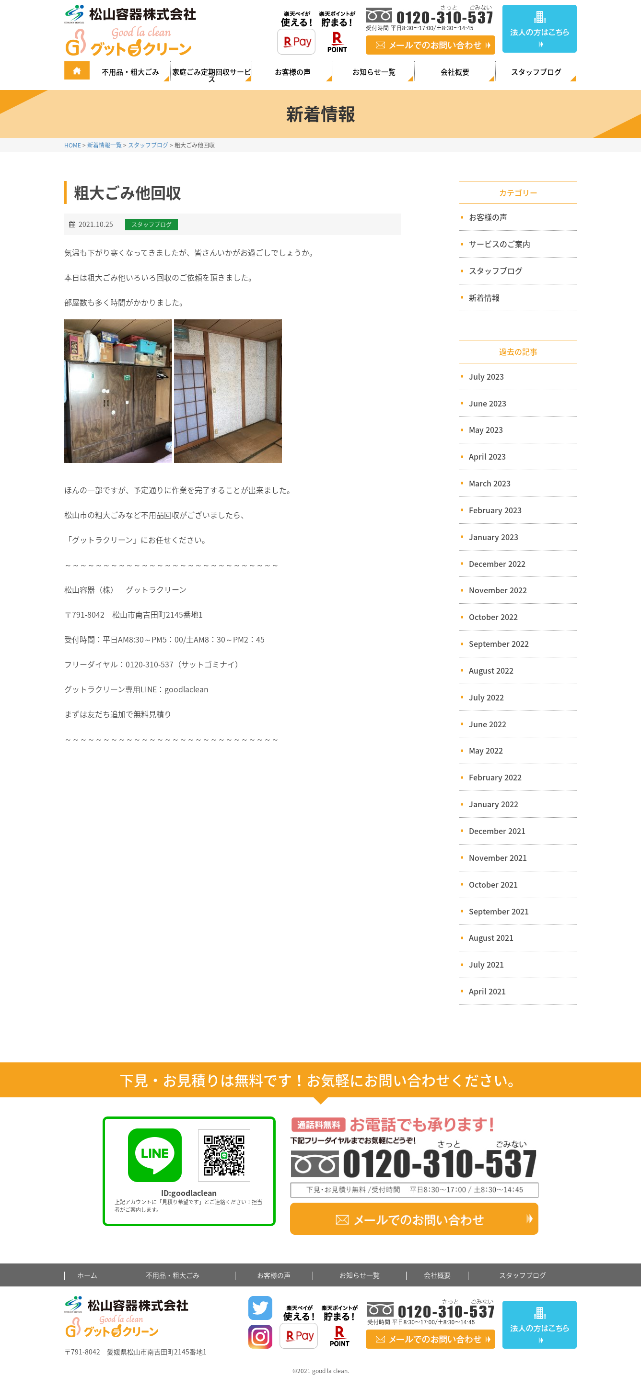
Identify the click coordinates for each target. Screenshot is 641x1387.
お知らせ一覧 (374, 72)
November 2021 (498, 857)
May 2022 (486, 750)
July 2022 (486, 697)
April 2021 (487, 991)
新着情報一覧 (104, 145)
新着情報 (480, 297)
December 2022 (497, 563)
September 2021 (499, 911)
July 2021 (486, 964)
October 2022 (493, 616)
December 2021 (497, 830)
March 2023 (490, 483)
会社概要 (455, 72)
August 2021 (491, 937)
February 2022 (495, 777)
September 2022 (499, 643)
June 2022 (487, 724)
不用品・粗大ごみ (130, 72)
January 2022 (493, 804)
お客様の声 (293, 72)
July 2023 (486, 376)
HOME (72, 145)
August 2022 (491, 670)
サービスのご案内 (495, 243)
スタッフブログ (536, 72)
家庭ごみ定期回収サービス (211, 75)
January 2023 (493, 536)
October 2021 (493, 884)
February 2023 (495, 510)
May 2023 (486, 429)
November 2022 (498, 590)
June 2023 (487, 403)
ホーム (87, 1275)
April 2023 (487, 456)
